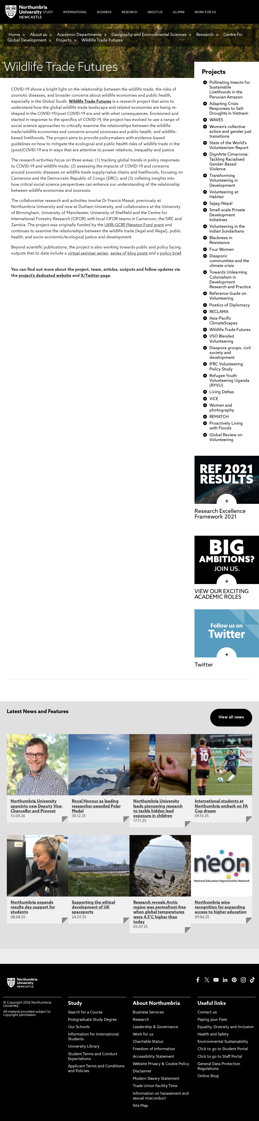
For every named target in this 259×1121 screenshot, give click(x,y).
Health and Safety (213, 1034)
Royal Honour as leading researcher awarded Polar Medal (96, 806)
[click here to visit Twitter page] (227, 655)
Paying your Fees (212, 1020)
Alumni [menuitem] (178, 12)
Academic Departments (79, 35)
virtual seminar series (88, 254)
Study (75, 1003)
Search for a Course (85, 1012)
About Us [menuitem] (155, 12)
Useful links (212, 1003)
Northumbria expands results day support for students (33, 907)
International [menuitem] (75, 12)
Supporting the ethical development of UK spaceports (93, 907)
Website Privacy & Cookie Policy (161, 1064)
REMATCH (219, 417)
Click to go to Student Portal (223, 1049)
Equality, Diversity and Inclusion (226, 1027)
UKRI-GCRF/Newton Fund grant (134, 225)
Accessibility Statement (153, 1057)
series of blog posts (129, 254)
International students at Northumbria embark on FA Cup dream (221, 806)
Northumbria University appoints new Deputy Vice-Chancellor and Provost (37, 806)
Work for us (143, 1034)
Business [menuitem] (104, 12)
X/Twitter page (95, 276)
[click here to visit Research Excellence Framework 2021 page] (227, 501)
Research (204, 35)
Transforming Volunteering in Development (223, 181)
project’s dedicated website (45, 276)
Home (14, 35)
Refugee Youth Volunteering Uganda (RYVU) (229, 381)
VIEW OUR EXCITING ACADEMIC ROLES (222, 594)
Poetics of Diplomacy (229, 305)
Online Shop (208, 1076)
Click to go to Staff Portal (220, 1057)
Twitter (204, 665)
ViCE (213, 399)
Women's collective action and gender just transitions (230, 132)
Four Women (221, 250)
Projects (64, 40)
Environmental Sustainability (223, 1042)
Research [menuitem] (129, 12)
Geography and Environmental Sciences (149, 35)
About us (38, 35)
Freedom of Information (154, 1049)
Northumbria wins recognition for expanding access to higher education (221, 907)
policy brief (170, 254)
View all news (231, 717)
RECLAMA (218, 312)
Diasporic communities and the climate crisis (229, 261)
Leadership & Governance (155, 1027)
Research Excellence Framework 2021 (220, 514)
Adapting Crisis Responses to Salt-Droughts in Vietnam (228, 109)
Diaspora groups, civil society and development (230, 353)
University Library (83, 1047)
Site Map (140, 1106)
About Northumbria (156, 1003)
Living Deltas (221, 392)
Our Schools (79, 1027)
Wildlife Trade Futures (102, 40)
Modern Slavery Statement (156, 1079)
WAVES (216, 120)
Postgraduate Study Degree (92, 1020)
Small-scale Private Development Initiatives (227, 215)
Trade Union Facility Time (155, 1086)
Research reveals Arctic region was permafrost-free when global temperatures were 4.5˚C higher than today (159, 912)
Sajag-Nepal (220, 204)
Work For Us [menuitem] (205, 12)
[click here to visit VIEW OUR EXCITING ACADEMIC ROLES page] (227, 581)
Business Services (148, 1012)
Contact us (207, 1012)
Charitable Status (148, 1042)
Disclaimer (142, 1071)
